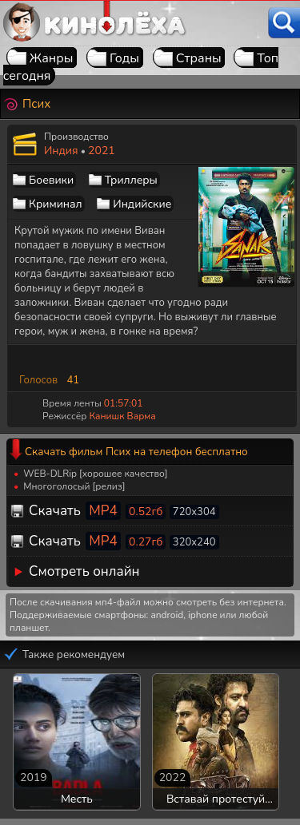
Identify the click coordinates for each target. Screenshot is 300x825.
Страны (199, 58)
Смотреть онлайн (84, 571)
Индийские (142, 204)
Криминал (55, 204)
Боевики (51, 180)
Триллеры (131, 180)
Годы (124, 58)
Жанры (52, 58)
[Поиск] (284, 22)
